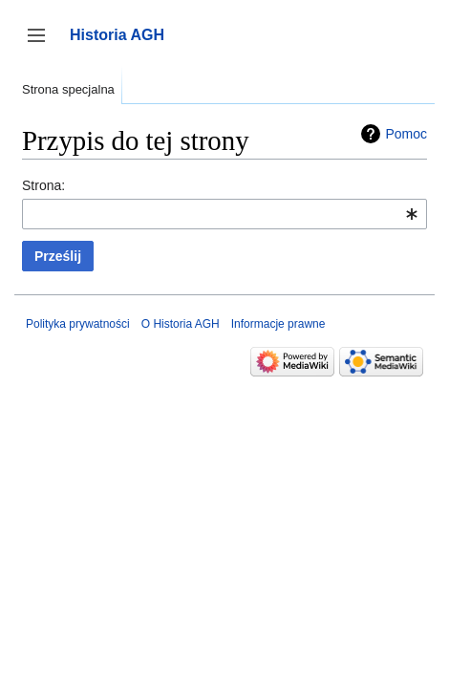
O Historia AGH (180, 324)
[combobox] (224, 214)
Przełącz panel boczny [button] (42, 44)
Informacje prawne (278, 324)
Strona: (43, 185)
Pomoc (406, 133)
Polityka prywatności (78, 324)
